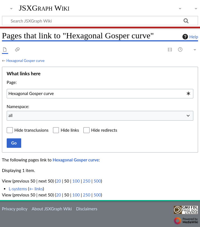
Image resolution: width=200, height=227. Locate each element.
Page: (12, 82)
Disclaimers (86, 208)
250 (86, 180)
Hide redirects (104, 130)
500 (97, 180)
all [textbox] (10, 115)
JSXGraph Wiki (44, 8)
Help (189, 36)
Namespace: (18, 106)
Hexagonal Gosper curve (25, 60)
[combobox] (100, 93)
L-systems (18, 188)
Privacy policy (14, 208)
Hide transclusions (32, 130)
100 (75, 180)
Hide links (70, 130)
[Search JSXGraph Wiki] (100, 20)
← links (36, 188)
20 (58, 180)
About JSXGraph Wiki (52, 208)
